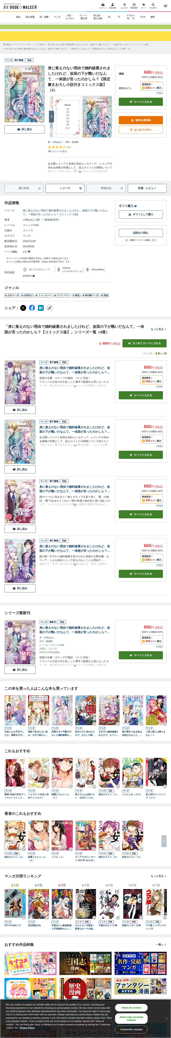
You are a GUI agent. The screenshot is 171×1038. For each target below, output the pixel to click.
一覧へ (161, 949)
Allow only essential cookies (131, 1018)
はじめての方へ (141, 135)
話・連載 (44, 17)
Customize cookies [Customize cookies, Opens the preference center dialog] (131, 1029)
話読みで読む (141, 237)
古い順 (147, 358)
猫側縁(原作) (51, 224)
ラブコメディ (62, 300)
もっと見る (159, 334)
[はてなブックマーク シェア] (41, 313)
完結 (104, 300)
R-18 (142, 17)
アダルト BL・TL (131, 17)
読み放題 (30, 17)
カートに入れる (141, 107)
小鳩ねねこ (57, 147)
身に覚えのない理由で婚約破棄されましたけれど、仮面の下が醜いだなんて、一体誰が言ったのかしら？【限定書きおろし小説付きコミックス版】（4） (74, 375)
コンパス (28, 235)
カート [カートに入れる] (141, 400)
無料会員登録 (141, 125)
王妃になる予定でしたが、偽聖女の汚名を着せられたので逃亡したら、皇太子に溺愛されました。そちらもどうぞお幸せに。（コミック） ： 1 (14, 739)
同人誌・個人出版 (97, 17)
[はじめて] (124, 6)
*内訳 (159, 98)
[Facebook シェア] (32, 313)
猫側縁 (75, 147)
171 (26, 256)
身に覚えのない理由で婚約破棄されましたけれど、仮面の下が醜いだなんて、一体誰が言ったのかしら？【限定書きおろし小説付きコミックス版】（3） (74, 435)
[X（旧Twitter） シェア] (23, 313)
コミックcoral (31, 229)
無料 (152, 17)
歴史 (76, 300)
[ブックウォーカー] (20, 6)
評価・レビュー (147, 193)
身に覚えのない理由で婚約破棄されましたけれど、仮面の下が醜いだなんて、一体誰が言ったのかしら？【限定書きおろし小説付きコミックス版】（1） (74, 554)
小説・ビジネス (69, 17)
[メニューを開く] (165, 6)
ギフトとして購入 (140, 219)
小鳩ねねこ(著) (31, 224)
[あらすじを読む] (80, 172)
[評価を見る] (59, 154)
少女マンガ (12, 300)
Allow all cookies (131, 1007)
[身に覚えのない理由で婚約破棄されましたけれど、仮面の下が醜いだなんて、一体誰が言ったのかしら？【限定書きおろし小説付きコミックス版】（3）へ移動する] (68, 53)
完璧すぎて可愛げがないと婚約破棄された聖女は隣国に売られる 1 (61, 739)
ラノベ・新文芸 (83, 17)
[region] (85, 1018)
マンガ (57, 17)
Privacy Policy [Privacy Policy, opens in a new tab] (27, 1028)
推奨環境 (29, 281)
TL (119, 17)
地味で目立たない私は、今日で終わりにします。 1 (38, 739)
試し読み (24, 134)
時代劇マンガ (90, 300)
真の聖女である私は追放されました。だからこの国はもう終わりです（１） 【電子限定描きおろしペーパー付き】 (132, 739)
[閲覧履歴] (134, 6)
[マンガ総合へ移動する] (39, 49)
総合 (18, 17)
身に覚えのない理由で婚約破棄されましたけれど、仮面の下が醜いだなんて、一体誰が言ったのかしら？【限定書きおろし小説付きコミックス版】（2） (74, 494)
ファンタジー (43, 300)
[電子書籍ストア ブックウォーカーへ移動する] (17, 49)
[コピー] (50, 313)
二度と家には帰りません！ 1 (155, 739)
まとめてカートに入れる (144, 348)
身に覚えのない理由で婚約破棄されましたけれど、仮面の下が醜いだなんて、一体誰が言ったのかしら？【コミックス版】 (65, 217)
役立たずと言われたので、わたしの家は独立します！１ (85, 739)
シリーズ (71, 193)
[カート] (143, 6)
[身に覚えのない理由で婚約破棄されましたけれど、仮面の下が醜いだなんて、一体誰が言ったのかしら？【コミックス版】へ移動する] (98, 49)
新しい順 (161, 358)
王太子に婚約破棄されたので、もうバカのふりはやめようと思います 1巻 (108, 739)
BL (109, 17)
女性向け (27, 300)
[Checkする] (42, 125)
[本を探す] (153, 6)
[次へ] (51, 122)
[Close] (167, 1019)
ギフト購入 (128, 210)
